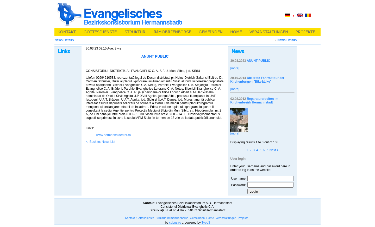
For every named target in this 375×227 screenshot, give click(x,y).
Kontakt (130, 217)
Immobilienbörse (177, 217)
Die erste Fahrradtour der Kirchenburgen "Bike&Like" (257, 79)
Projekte (243, 217)
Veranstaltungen (226, 217)
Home (210, 217)
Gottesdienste (145, 217)
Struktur (161, 217)
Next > (274, 150)
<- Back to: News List (100, 142)
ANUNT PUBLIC (258, 61)
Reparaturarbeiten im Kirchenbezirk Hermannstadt (254, 100)
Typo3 (206, 222)
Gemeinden (197, 217)
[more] (234, 68)
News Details (287, 40)
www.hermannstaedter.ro (113, 135)
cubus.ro (175, 222)
